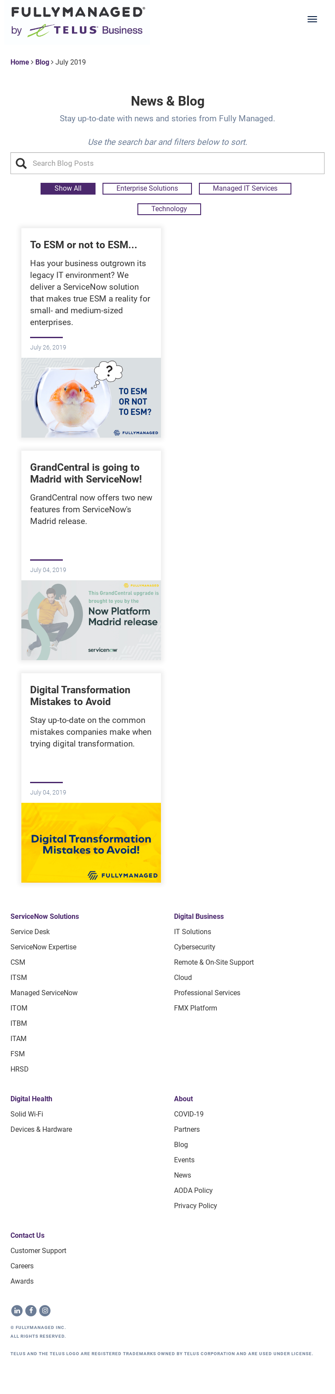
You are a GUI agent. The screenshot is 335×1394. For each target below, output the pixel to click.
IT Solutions (192, 932)
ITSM (18, 977)
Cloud (183, 977)
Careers (22, 1266)
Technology (169, 209)
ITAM (18, 1038)
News (182, 1175)
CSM (17, 962)
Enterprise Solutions (147, 188)
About (183, 1099)
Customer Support (38, 1251)
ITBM (18, 1023)
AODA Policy (193, 1190)
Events (184, 1160)
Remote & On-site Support (214, 962)
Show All (68, 188)
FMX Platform (195, 1008)
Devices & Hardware (41, 1129)
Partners (187, 1129)
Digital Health (31, 1099)
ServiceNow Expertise (43, 947)
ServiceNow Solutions (44, 916)
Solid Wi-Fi (26, 1114)
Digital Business (199, 916)
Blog (42, 62)
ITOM (18, 1008)
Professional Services (207, 993)
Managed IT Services (245, 188)
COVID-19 (189, 1114)
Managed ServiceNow (44, 993)
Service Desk (30, 932)
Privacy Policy (195, 1206)
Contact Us (27, 1235)
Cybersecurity (194, 947)
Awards (22, 1281)
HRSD (19, 1069)
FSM (17, 1054)
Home (19, 62)
